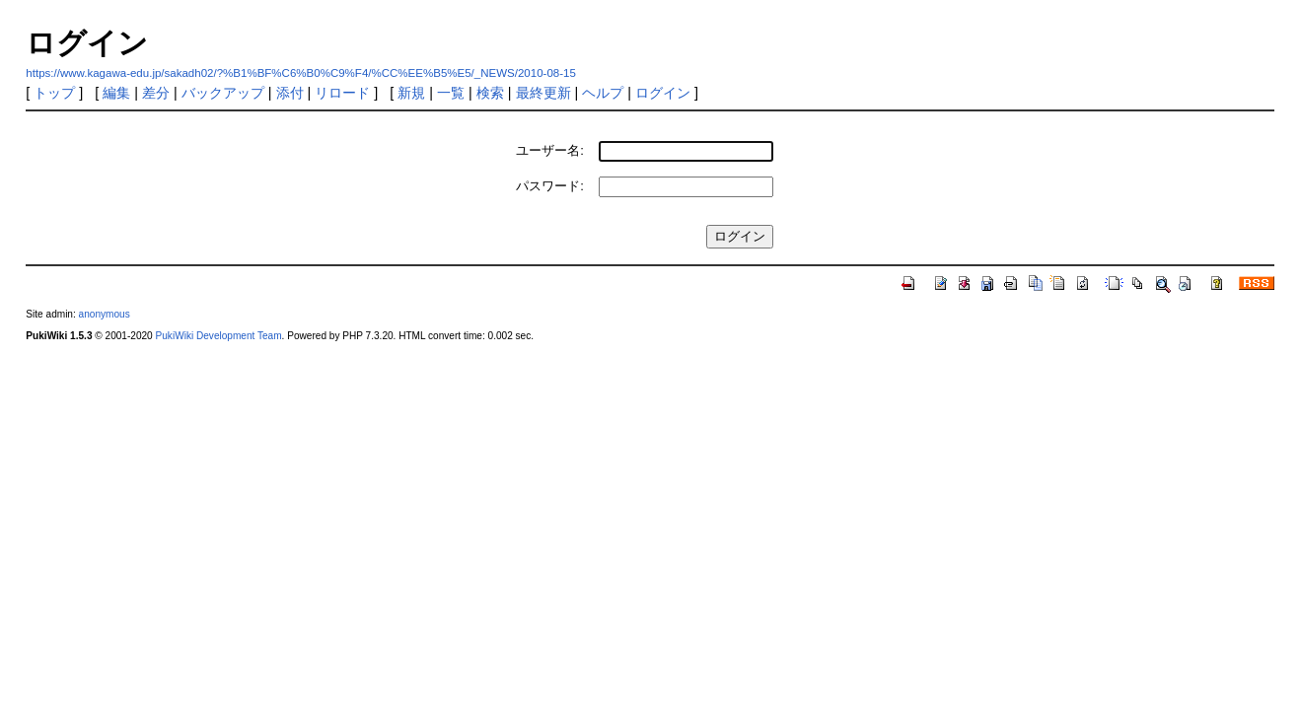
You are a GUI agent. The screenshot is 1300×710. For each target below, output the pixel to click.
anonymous (104, 314)
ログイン (662, 93)
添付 (290, 93)
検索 (490, 93)
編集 (116, 93)
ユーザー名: (550, 150)
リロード (342, 93)
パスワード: (550, 185)
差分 (156, 93)
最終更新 (543, 93)
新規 (411, 93)
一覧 (451, 93)
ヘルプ (602, 93)
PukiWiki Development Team (219, 335)
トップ (54, 93)
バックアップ (222, 93)
